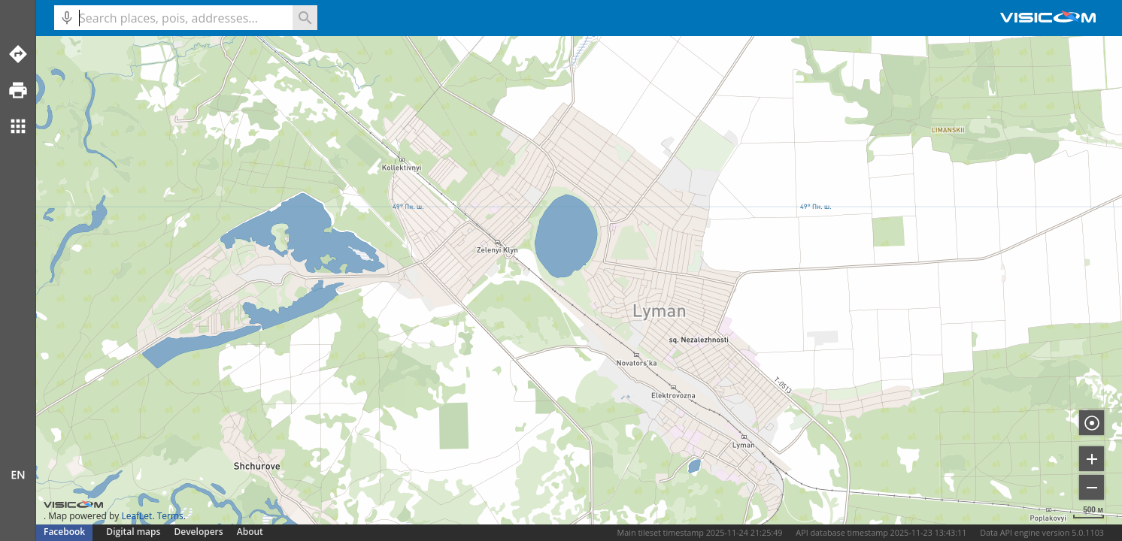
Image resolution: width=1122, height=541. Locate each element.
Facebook (64, 531)
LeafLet (136, 515)
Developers (198, 531)
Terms (170, 515)
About (250, 531)
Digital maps (134, 531)
